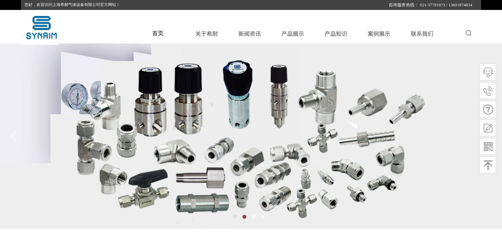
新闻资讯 (249, 33)
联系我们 (422, 33)
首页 (157, 33)
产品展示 (293, 33)
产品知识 (336, 33)
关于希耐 (206, 33)
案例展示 (379, 33)
